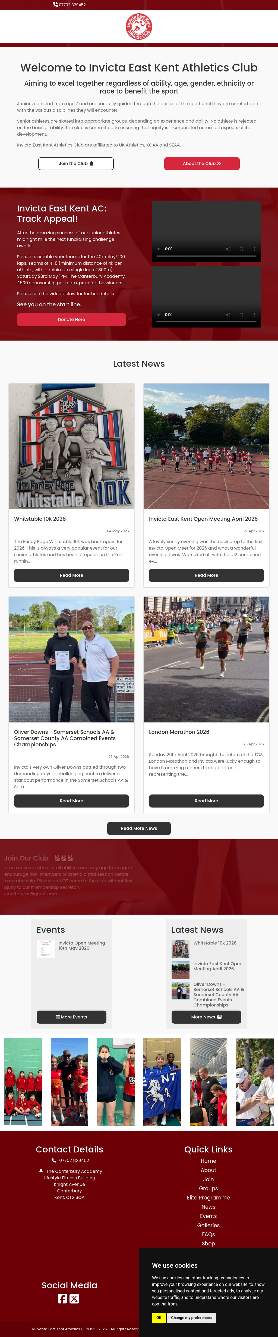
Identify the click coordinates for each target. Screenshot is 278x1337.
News (208, 1207)
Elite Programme (208, 1197)
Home (208, 1161)
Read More (71, 575)
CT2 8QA (75, 1197)
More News (206, 1017)
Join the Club (76, 163)
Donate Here (71, 319)
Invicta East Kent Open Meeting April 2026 (218, 966)
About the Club (202, 163)
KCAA (152, 145)
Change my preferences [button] (191, 1318)
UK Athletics (131, 145)
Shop (208, 1243)
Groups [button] (208, 1188)
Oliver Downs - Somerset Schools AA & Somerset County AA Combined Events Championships (219, 994)
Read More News (139, 828)
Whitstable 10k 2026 (215, 943)
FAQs (208, 1234)
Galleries (208, 1225)
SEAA (174, 145)
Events (208, 1216)
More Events (71, 1017)
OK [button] (159, 1318)
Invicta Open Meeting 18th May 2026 (82, 945)
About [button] (208, 1170)
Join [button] (208, 1179)
